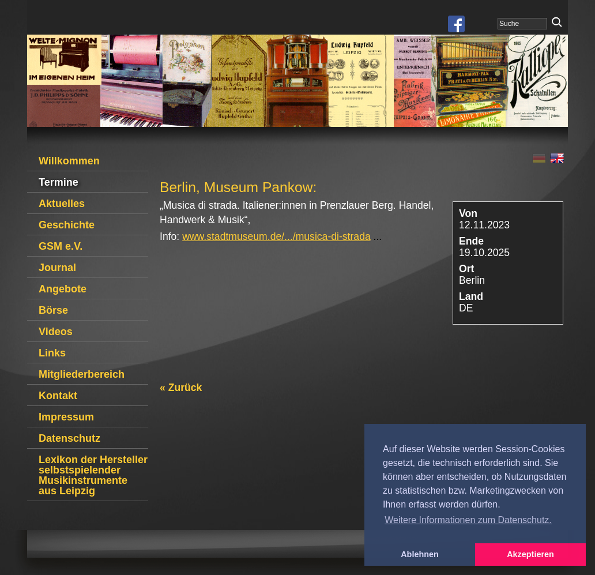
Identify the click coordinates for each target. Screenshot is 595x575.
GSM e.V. (60, 246)
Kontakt (58, 395)
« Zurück (181, 387)
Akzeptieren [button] (530, 554)
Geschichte (67, 225)
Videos (56, 331)
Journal (57, 267)
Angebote (62, 289)
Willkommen (69, 161)
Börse (53, 310)
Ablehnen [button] (420, 554)
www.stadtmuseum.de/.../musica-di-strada (276, 236)
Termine (58, 182)
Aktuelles (62, 203)
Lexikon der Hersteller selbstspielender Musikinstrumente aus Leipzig (93, 475)
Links (52, 353)
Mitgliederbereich (82, 374)
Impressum (66, 417)
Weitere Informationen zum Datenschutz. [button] (468, 520)
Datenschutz (69, 438)
